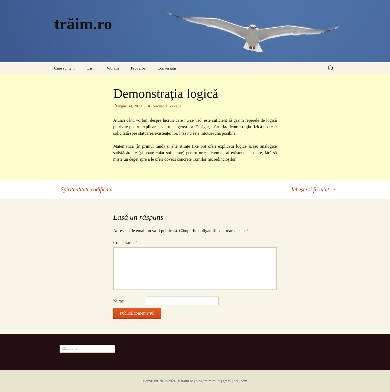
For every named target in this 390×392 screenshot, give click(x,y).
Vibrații (112, 68)
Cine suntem (64, 68)
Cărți (90, 68)
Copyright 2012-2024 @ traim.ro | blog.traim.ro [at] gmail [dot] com (195, 381)
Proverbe (138, 68)
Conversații (166, 68)
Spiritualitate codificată (83, 189)
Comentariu (125, 242)
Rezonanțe (159, 106)
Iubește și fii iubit (313, 189)
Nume (118, 301)
